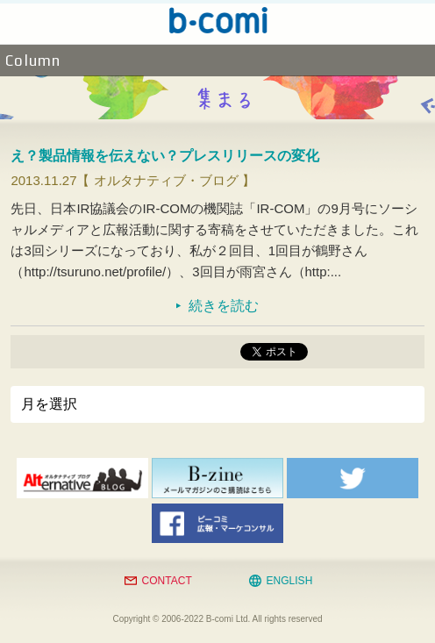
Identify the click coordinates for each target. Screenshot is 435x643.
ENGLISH (290, 581)
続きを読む (224, 305)
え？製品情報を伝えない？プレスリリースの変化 (165, 155)
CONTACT (167, 581)
